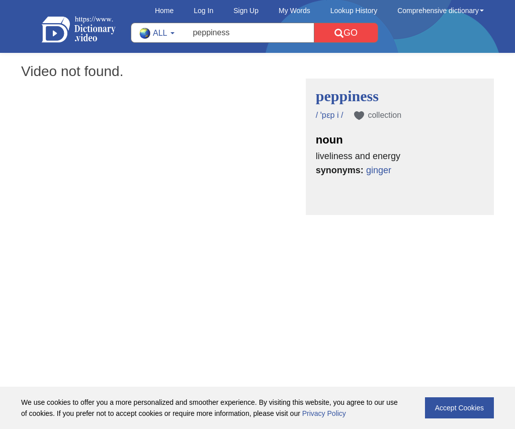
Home (164, 11)
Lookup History (353, 11)
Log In (203, 11)
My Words (294, 11)
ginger (378, 170)
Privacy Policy (324, 413)
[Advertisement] (257, 280)
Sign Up (246, 11)
